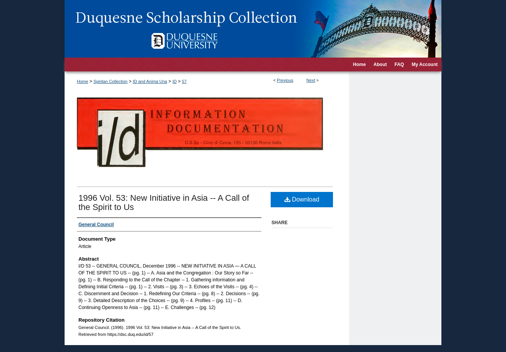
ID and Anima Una (150, 81)
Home (82, 81)
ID (174, 81)
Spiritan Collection (110, 81)
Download (302, 199)
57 (184, 81)
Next (310, 80)
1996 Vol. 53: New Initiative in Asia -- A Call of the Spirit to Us (163, 202)
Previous (285, 80)
